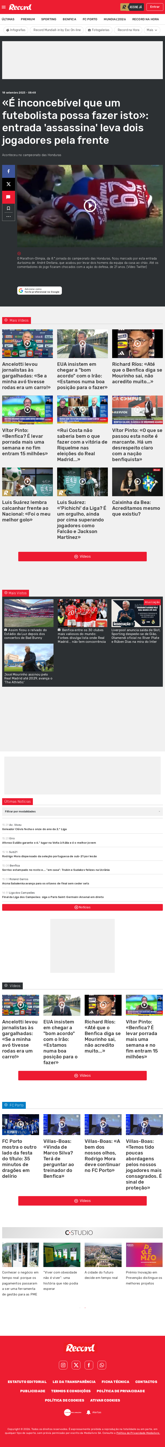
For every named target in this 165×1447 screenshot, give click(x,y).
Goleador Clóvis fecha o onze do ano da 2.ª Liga (34, 829)
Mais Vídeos (16, 320)
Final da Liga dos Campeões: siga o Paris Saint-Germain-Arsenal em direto (53, 897)
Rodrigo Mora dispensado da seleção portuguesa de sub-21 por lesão (49, 856)
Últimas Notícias (17, 801)
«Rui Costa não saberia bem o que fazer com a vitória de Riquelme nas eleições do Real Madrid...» (82, 444)
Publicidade (32, 1391)
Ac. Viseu (11, 824)
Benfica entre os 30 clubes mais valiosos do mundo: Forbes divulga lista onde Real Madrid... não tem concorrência (82, 636)
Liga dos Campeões (18, 892)
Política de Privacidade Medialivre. (138, 1432)
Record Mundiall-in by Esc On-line (57, 30)
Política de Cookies (64, 1400)
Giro (8, 838)
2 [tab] (85, 1308)
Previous (28, 1308)
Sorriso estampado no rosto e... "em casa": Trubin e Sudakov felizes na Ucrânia (56, 869)
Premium (28, 19)
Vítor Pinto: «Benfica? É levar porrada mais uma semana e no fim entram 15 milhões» (25, 442)
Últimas (8, 19)
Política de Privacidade (121, 1391)
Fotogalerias (99, 30)
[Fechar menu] (4, 7)
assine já (136, 7)
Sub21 (9, 852)
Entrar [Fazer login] (155, 7)
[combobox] (82, 811)
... (8, 215)
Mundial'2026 (115, 19)
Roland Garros (15, 879)
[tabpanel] (103, 1264)
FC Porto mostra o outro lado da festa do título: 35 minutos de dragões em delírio (19, 1158)
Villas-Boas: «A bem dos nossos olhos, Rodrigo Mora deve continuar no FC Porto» (102, 1155)
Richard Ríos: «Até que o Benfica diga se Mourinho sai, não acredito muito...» (137, 373)
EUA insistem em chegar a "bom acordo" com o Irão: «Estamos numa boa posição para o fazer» (82, 375)
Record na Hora (145, 19)
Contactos (146, 1382)
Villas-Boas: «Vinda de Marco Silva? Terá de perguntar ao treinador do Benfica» (58, 1158)
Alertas (96, 1412)
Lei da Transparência (74, 1382)
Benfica (69, 19)
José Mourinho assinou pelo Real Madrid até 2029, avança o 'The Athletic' (28, 678)
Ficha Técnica (115, 1382)
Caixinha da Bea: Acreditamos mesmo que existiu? (136, 508)
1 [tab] (80, 1308)
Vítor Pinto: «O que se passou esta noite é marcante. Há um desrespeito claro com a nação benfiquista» (137, 444)
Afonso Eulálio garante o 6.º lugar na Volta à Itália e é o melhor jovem (49, 842)
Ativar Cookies (105, 1400)
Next (136, 1308)
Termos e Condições (71, 1391)
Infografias (15, 30)
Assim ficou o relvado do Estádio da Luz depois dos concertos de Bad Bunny (25, 634)
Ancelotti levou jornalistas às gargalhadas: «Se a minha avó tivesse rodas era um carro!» (26, 375)
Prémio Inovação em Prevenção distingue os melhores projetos (144, 1277)
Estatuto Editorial (27, 1382)
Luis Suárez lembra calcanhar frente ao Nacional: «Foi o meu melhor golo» (26, 511)
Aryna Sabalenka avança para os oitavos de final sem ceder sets (45, 883)
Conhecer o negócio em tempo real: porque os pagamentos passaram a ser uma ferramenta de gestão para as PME (20, 1283)
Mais (152, 30)
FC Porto (90, 19)
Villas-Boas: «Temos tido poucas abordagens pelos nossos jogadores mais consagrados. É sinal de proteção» (144, 1164)
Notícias (82, 907)
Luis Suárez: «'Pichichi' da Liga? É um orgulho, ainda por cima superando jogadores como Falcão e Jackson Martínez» (81, 519)
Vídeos (82, 556)
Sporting (49, 19)
